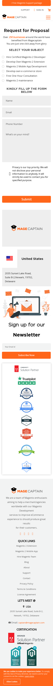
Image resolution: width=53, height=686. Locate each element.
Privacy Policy (26, 583)
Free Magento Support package (27, 3)
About (27, 567)
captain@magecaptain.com (31, 622)
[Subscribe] (26, 355)
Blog (26, 562)
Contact (26, 578)
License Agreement (26, 594)
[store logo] (17, 16)
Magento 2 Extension (26, 545)
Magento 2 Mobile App (26, 551)
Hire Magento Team (26, 556)
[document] (27, 677)
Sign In (40, 10)
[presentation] (23, 188)
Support (25, 10)
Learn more (29, 676)
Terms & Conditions (26, 589)
